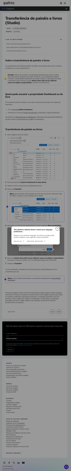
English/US (18, 241)
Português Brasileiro (35, 241)
